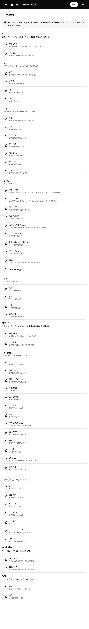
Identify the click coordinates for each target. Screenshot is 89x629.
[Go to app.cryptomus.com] (19, 4)
